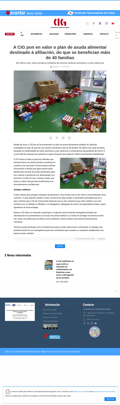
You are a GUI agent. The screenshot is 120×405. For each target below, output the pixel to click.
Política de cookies (50, 317)
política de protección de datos (105, 392)
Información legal (49, 310)
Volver (60, 246)
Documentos (36, 34)
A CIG (22, 34)
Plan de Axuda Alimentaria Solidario (85, 238)
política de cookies (80, 392)
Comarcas (88, 34)
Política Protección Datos (52, 314)
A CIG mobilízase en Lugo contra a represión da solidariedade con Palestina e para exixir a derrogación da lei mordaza (65, 269)
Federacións (70, 34)
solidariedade (101, 238)
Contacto (104, 34)
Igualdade (54, 34)
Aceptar (110, 399)
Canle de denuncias (50, 321)
